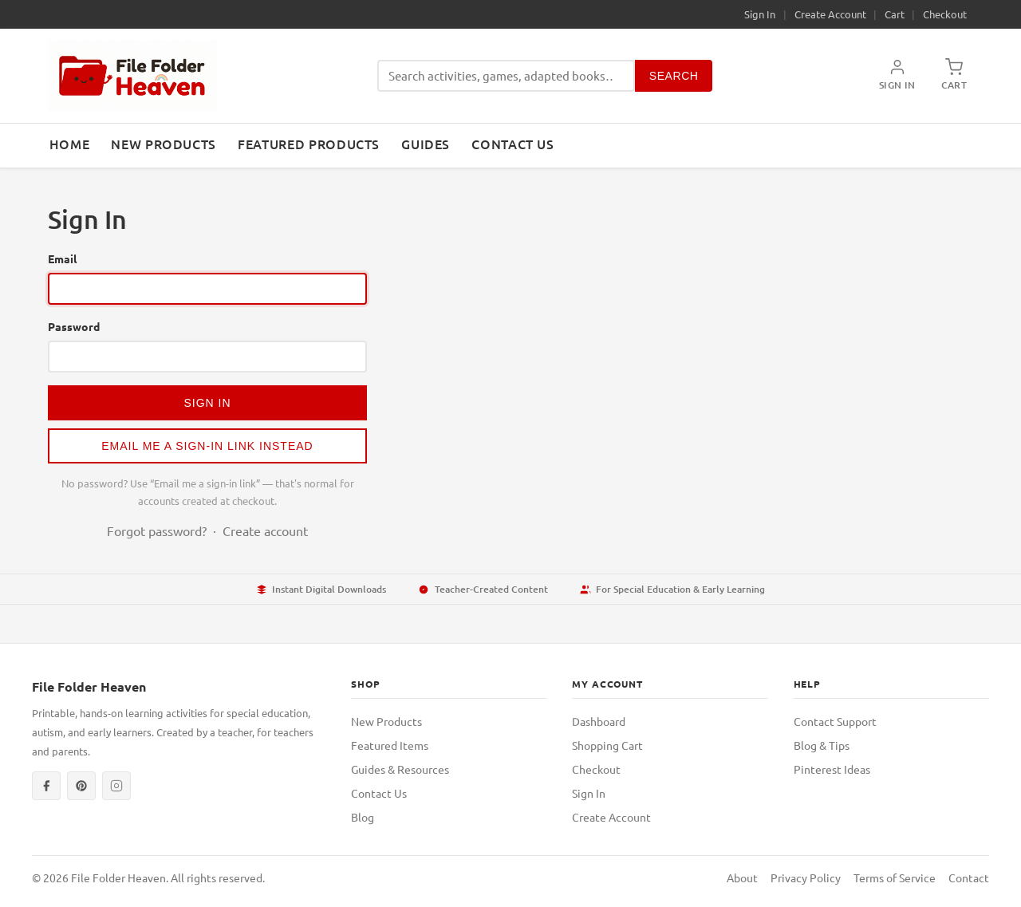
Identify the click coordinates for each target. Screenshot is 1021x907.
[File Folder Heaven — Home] (132, 76)
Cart (895, 14)
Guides (425, 143)
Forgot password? (157, 530)
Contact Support (835, 721)
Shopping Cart (607, 745)
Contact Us (512, 143)
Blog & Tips (822, 745)
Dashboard (598, 721)
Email (62, 258)
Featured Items (389, 745)
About (742, 877)
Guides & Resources (400, 769)
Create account (265, 530)
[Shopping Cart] (954, 75)
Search (674, 75)
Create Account (830, 14)
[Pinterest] (81, 785)
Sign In (759, 14)
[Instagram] (116, 785)
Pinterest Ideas (832, 769)
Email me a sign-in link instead (207, 446)
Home (69, 143)
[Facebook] (46, 785)
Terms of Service (894, 877)
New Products (163, 143)
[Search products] (506, 76)
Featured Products (309, 143)
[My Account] (897, 75)
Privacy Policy (806, 877)
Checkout (945, 14)
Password (74, 326)
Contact (968, 877)
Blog (362, 817)
